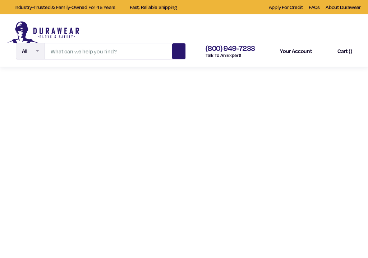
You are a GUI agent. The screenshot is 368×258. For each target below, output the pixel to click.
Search (179, 50)
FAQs (314, 7)
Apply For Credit (286, 7)
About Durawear (343, 7)
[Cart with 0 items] (338, 51)
